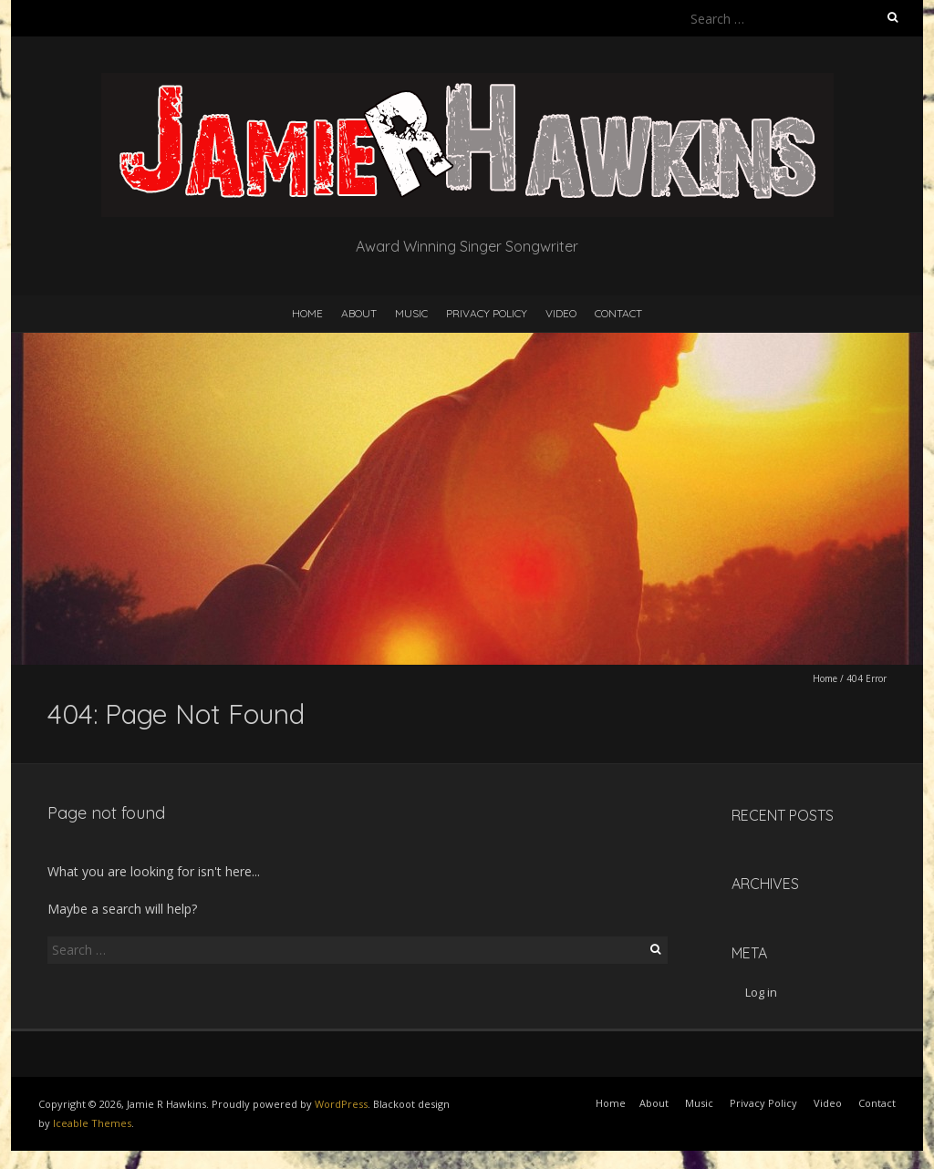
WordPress (341, 1104)
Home (307, 313)
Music (411, 313)
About (359, 313)
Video (560, 313)
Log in (761, 992)
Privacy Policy (486, 313)
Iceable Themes (92, 1123)
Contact (618, 313)
